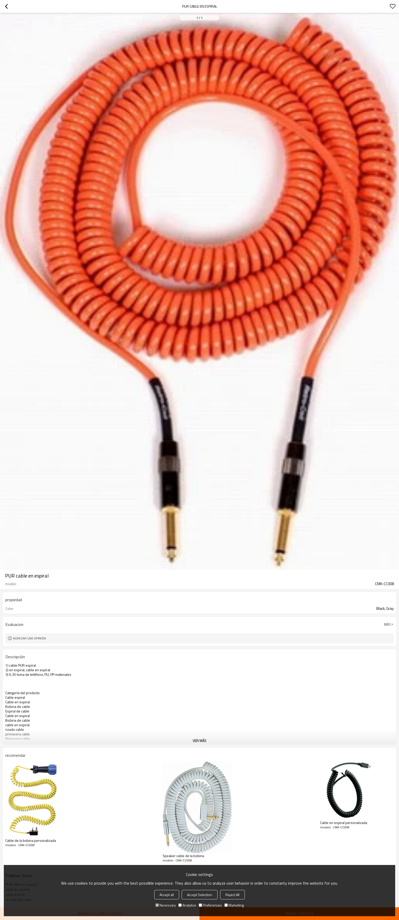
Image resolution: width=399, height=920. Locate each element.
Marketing (234, 905)
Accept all (167, 894)
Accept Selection (199, 894)
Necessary (165, 905)
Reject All (232, 894)
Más (387, 624)
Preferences (210, 905)
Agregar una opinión (29, 638)
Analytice (187, 905)
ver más (199, 740)
